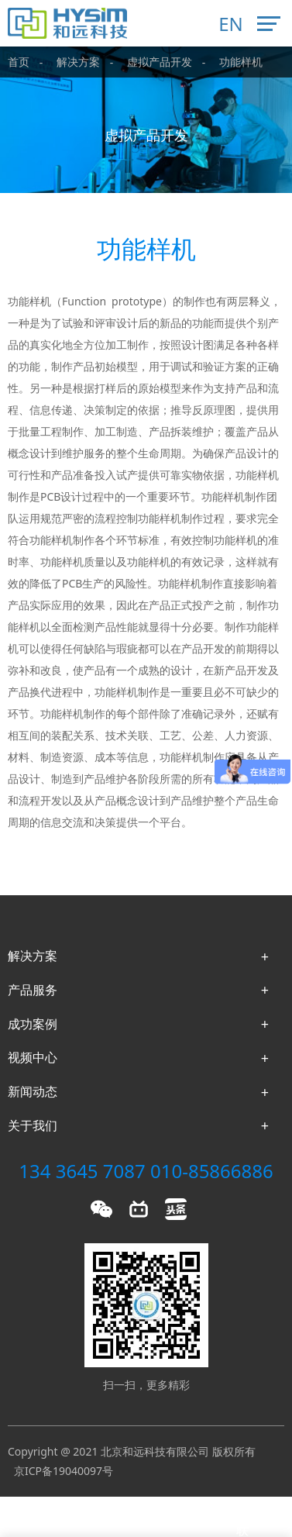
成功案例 (32, 1023)
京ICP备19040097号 (63, 1470)
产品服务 (32, 989)
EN (230, 23)
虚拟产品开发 (159, 61)
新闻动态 (32, 1091)
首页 (18, 61)
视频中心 (32, 1057)
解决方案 (78, 61)
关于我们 (32, 1125)
